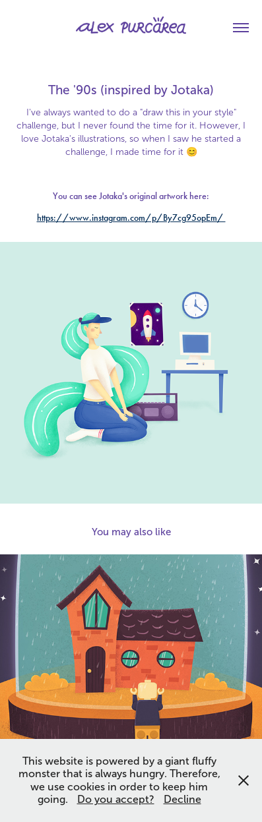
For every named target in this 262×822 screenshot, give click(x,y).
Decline (182, 799)
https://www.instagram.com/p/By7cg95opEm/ (131, 217)
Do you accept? (115, 799)
